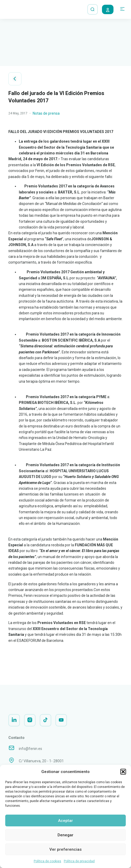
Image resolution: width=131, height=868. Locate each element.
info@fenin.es (30, 752)
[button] (123, 771)
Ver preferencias (65, 849)
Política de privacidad (79, 861)
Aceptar (65, 820)
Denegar (65, 835)
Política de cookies (47, 861)
